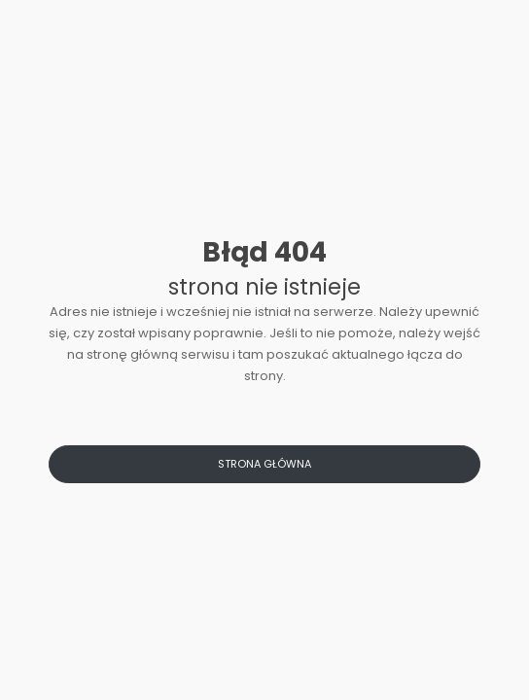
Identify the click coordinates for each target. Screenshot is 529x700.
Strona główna (264, 464)
